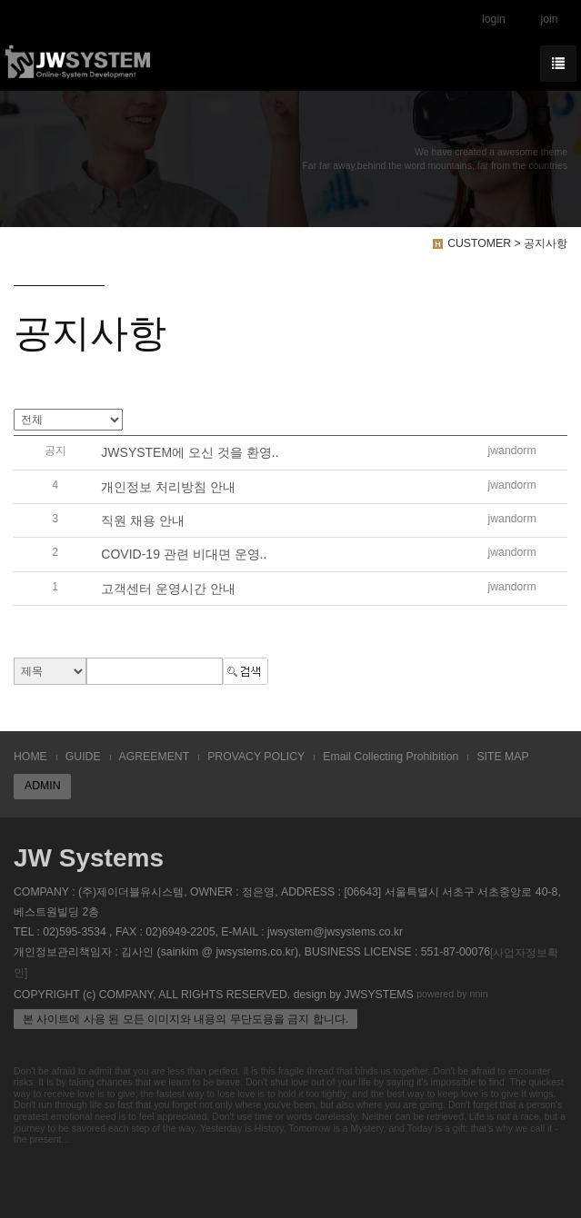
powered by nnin (452, 993)
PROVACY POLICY (256, 756)
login (494, 19)
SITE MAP (502, 756)
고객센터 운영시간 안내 (168, 588)
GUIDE (83, 756)
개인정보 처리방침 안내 (168, 487)
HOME (30, 756)
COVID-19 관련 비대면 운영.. (183, 555)
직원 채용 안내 (143, 520)
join (548, 19)
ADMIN (42, 785)
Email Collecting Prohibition (390, 756)
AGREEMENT (154, 756)
